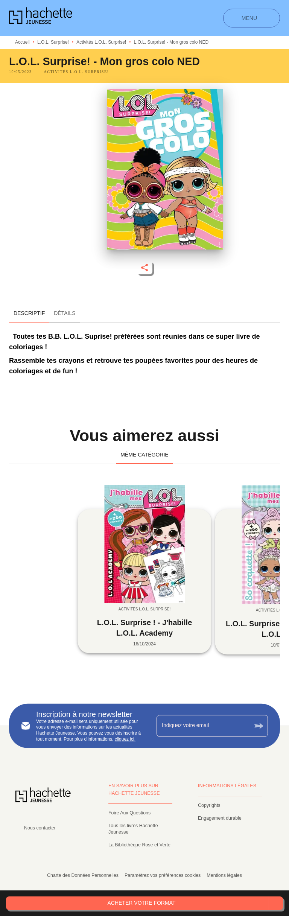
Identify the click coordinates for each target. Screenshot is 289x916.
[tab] (29, 313)
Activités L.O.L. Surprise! (101, 42)
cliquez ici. (125, 738)
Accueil (22, 42)
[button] (76, 71)
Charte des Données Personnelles (83, 875)
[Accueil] (40, 18)
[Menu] (251, 18)
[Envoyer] (259, 725)
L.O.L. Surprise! (53, 42)
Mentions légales (224, 875)
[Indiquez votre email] (203, 726)
